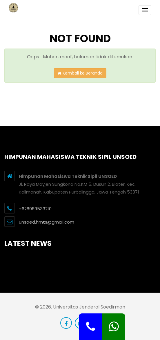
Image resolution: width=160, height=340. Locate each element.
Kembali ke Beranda (80, 73)
